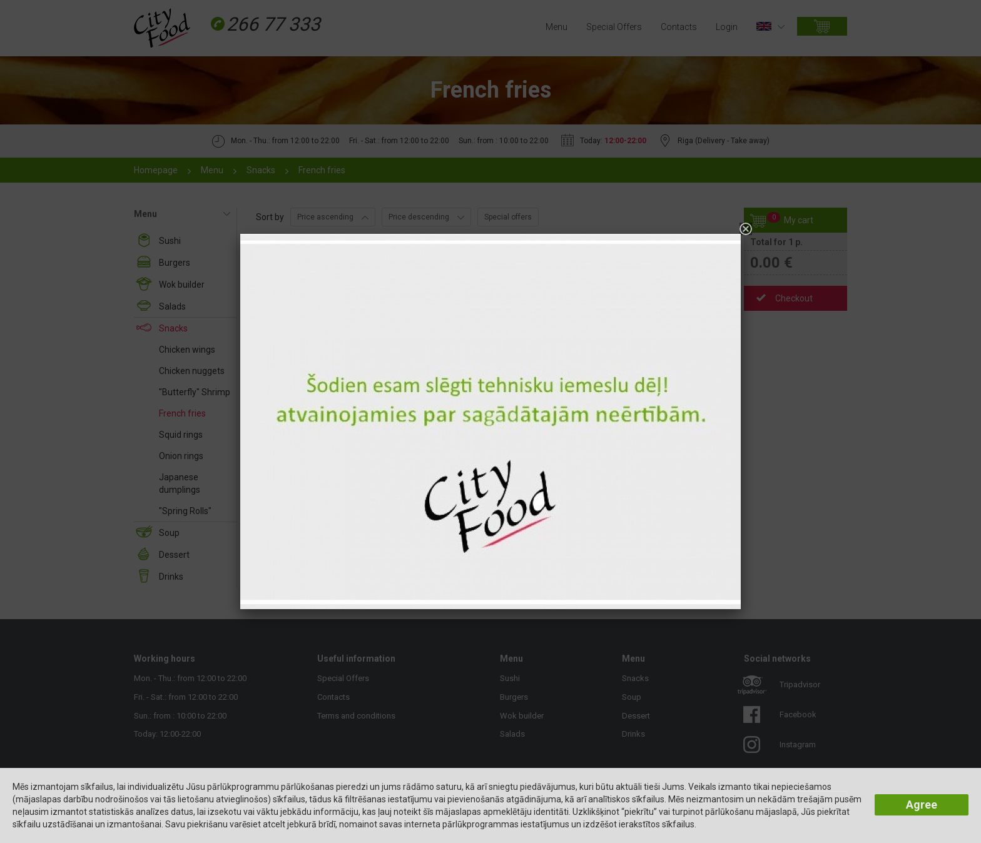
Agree (921, 804)
